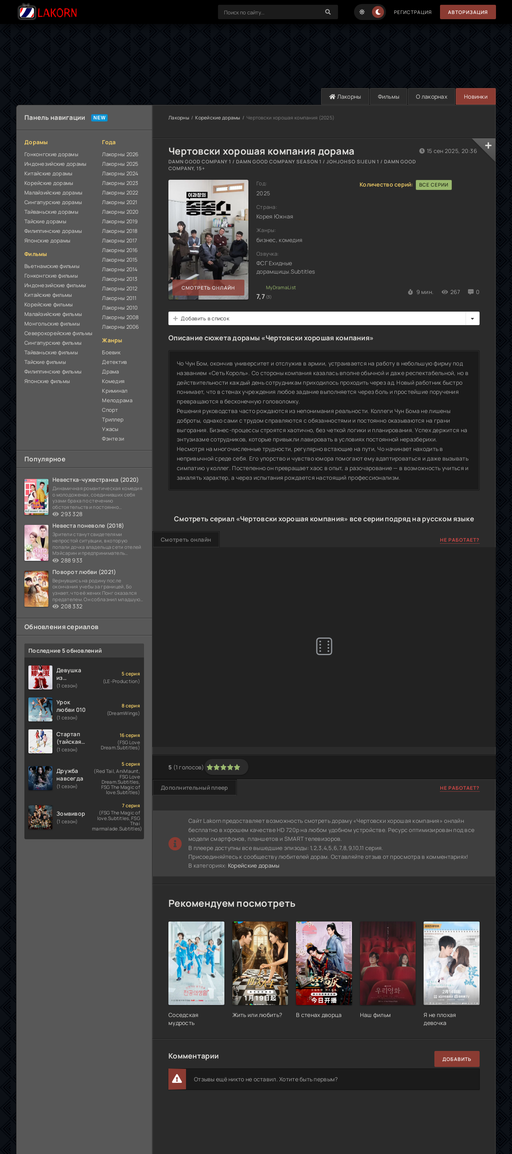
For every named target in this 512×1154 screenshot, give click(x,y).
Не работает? (460, 539)
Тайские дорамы (45, 221)
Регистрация (413, 12)
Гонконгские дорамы (51, 154)
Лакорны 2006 (120, 326)
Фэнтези (113, 438)
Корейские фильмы (48, 304)
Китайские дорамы (48, 173)
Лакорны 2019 (120, 221)
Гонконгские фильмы (51, 275)
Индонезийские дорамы (55, 163)
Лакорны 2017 (119, 240)
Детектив (114, 361)
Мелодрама (117, 400)
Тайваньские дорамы (51, 211)
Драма (110, 371)
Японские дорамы (47, 240)
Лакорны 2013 (119, 278)
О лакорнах (431, 96)
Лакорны (345, 96)
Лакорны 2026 (120, 154)
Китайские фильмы (48, 294)
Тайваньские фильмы (51, 352)
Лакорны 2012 (119, 288)
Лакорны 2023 (120, 183)
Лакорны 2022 (120, 192)
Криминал (114, 390)
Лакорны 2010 (120, 307)
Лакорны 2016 (120, 250)
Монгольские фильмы (52, 323)
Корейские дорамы (48, 183)
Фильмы (389, 96)
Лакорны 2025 (120, 163)
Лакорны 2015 (120, 259)
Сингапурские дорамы (53, 202)
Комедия (113, 381)
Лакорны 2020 (120, 211)
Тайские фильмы (45, 361)
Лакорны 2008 (120, 317)
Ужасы (110, 429)
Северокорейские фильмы (58, 333)
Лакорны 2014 (120, 269)
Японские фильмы (47, 381)
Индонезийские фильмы (55, 285)
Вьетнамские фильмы (52, 266)
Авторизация (468, 12)
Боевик (111, 352)
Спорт (110, 409)
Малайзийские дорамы (53, 192)
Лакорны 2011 (119, 298)
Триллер (113, 419)
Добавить (457, 1059)
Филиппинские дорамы (53, 230)
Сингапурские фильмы (53, 342)
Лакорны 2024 (120, 173)
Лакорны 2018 (120, 230)
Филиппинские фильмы (53, 371)
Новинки (476, 96)
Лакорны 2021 (119, 202)
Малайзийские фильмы (53, 314)
